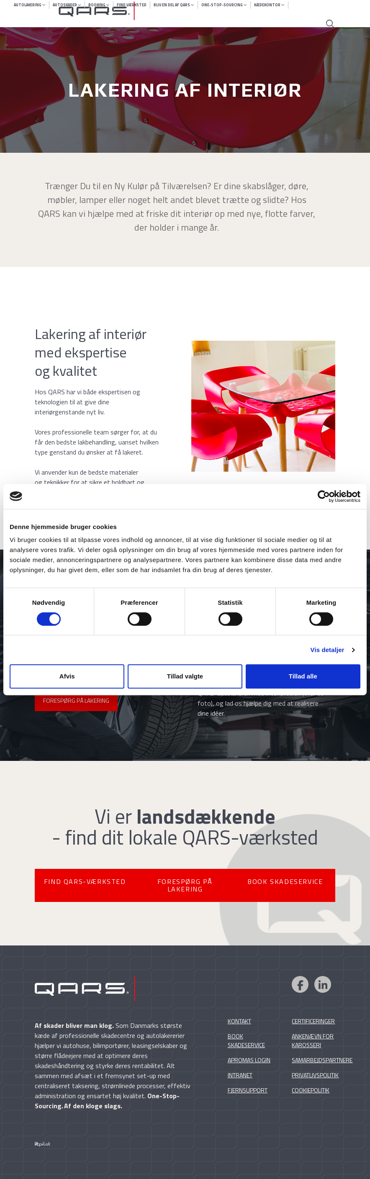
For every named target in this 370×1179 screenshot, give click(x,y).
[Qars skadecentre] (195, 10)
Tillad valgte (185, 676)
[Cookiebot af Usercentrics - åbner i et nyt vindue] (323, 496)
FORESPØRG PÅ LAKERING (76, 700)
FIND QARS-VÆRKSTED (85, 881)
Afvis (67, 676)
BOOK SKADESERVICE (285, 881)
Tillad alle (303, 676)
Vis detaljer (327, 649)
